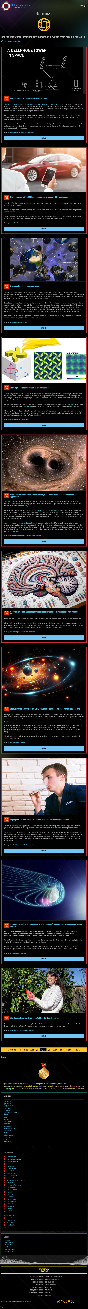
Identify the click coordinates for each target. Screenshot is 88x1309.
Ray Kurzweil (8, 1109)
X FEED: (33, 1282)
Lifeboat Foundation (12, 1302)
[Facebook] (58, 1301)
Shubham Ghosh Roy (13, 1030)
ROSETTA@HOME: (33, 1293)
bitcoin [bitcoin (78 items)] (60, 1084)
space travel (23, 953)
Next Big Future (8, 1247)
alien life (18, 322)
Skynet (6, 1114)
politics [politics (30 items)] (20, 1089)
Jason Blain (10, 1218)
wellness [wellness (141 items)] (81, 1089)
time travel (38, 536)
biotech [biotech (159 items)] (46, 1084)
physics (33, 536)
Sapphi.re (29, 1302)
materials (18, 420)
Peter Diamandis (9, 1105)
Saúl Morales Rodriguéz (14, 632)
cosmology (23, 743)
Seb (8, 1213)
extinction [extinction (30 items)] (13, 1086)
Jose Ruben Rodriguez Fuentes (16, 1180)
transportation (20, 223)
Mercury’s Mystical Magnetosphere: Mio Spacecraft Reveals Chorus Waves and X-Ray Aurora (46, 925)
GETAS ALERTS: (48, 1279)
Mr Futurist (7, 1245)
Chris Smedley (11, 1225)
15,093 (68, 1049)
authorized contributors (15, 41)
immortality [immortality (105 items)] (50, 1086)
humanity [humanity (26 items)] (41, 1086)
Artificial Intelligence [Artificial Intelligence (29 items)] (26, 1084)
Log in (5, 41)
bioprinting (7, 1141)
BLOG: (46, 1282)
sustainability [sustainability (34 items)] (58, 1089)
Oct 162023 (6, 98)
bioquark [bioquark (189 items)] (39, 1083)
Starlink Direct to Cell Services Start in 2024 (28, 98)
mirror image (69, 404)
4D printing (7, 1103)
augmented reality (9, 1128)
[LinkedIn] (65, 1301)
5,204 (55, 1049)
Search (84, 1061)
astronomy (7, 1127)
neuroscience (32, 632)
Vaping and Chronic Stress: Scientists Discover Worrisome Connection (39, 820)
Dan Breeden (10, 1166)
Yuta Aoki (9, 1192)
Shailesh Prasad (11, 1168)
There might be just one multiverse (24, 286)
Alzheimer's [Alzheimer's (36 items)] (11, 1084)
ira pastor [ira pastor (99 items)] (65, 1086)
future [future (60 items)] (17, 1086)
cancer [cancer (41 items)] (73, 1084)
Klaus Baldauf (11, 1187)
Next (76, 1049)
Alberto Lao (10, 1197)
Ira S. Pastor (10, 1222)
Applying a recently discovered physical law (19, 523)
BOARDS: (47, 1285)
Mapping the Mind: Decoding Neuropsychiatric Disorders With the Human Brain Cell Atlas (44, 613)
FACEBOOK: (32, 1277)
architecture (7, 1123)
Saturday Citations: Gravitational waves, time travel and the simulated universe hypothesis (43, 495)
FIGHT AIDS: (35, 1287)
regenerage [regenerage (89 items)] (30, 1089)
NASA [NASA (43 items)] (13, 1089)
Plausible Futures (9, 1249)
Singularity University (10, 1112)
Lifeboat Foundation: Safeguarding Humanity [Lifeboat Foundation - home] (39, 6)
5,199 (26, 1049)
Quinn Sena (10, 1164)
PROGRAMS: (47, 1290)
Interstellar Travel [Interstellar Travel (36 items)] (58, 1086)
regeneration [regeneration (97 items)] (38, 1089)
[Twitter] (62, 1301)
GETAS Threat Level (44, 1270)
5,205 (61, 1049)
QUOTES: (47, 1295)
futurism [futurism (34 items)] (20, 1086)
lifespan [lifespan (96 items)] (81, 1086)
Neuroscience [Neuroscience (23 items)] (16, 1089)
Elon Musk (7, 1110)
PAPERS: (47, 1293)
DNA (5, 1107)
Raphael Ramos (11, 1201)
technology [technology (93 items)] (65, 1089)
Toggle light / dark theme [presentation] (85, 6)
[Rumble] (72, 1301)
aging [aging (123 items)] (5, 1084)
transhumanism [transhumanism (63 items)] (73, 1089)
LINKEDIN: (33, 1279)
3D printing (7, 1101)
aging (5, 1118)
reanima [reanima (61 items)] (24, 1089)
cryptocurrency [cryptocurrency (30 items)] (78, 1084)
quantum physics (24, 322)
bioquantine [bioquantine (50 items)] (33, 1084)
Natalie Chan (10, 1206)
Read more (44, 138)
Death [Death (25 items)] (84, 1084)
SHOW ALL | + (6, 1227)
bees (5, 1132)
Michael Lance (11, 1215)
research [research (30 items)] (44, 1089)
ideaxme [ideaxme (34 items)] (44, 1086)
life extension (31, 1030)
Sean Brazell (10, 1204)
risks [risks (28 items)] (47, 1088)
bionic (6, 1139)
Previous (13, 1049)
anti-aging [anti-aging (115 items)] (18, 1084)
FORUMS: (40, 1295)
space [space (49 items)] (54, 1089)
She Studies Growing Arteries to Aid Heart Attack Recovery (34, 1018)
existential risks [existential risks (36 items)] (7, 1086)
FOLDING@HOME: (33, 1290)
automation (7, 1130)
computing (22, 536)
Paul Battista (12, 322)
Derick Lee (10, 1194)
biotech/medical (24, 632)
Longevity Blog (8, 1242)
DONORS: (38, 1285)
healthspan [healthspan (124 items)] (35, 1086)
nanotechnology (24, 420)
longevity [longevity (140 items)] (8, 1089)
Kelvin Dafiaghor (12, 1175)
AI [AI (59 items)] (8, 1084)
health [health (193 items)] (28, 1086)
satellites (32, 133)
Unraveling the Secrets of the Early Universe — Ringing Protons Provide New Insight (45, 709)
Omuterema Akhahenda (14, 1185)
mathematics (28, 536)
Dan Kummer (11, 1182)
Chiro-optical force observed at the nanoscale (29, 388)
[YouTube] (69, 1301)
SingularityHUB (8, 1251)
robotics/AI (27, 133)
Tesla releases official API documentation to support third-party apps (39, 197)
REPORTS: (47, 1287)
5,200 (32, 1049)
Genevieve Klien (12, 133)
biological (7, 1137)
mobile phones (20, 133)
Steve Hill (9, 1208)
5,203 (49, 1049)
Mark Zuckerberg (9, 1116)
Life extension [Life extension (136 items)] (74, 1086)
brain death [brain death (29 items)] (70, 1084)
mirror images (27, 406)
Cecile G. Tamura (12, 1190)
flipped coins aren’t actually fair (48, 510)
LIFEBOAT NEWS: (48, 1277)
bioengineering (8, 1136)
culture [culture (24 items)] (82, 1084)
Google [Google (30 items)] (24, 1086)
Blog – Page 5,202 (44, 14)
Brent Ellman (10, 1211)
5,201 (37, 1049)
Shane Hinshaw (11, 1199)
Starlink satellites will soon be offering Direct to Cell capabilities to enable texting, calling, (34, 104)
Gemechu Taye (11, 1173)
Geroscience (7, 1240)
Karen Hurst (10, 1178)
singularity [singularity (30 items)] (50, 1089)
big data (6, 1134)
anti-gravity (7, 1121)
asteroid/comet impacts (11, 1125)
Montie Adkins (11, 1220)
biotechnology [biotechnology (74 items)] (54, 1084)
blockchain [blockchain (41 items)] (65, 1084)
